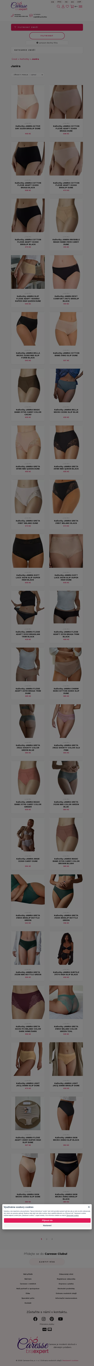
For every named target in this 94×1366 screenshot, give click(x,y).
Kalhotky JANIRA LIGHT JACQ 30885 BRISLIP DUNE (66, 1084)
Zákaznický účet (66, 1274)
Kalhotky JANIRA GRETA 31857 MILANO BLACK (66, 522)
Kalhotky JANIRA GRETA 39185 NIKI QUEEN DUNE (28, 467)
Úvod (14, 59)
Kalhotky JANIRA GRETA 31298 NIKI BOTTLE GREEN (28, 973)
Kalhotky (24, 59)
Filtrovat (47, 36)
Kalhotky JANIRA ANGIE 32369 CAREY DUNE (28, 860)
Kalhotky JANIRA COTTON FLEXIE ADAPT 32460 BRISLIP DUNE (66, 185)
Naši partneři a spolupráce (27, 1289)
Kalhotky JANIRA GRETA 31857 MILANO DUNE (28, 522)
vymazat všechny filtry (47, 43)
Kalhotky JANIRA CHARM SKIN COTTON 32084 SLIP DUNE (66, 691)
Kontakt (28, 1303)
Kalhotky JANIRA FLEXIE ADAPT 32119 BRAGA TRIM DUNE (28, 691)
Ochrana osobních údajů (51, 1360)
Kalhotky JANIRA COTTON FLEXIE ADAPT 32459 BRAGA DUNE (66, 128)
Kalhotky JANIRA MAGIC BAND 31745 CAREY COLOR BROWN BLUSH (66, 861)
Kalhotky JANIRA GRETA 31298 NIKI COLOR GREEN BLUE (66, 804)
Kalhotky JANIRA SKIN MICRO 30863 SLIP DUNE (28, 1195)
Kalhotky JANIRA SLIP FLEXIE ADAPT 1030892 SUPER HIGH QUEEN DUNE (28, 298)
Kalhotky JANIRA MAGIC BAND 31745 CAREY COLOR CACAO (27, 412)
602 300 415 (21, 16)
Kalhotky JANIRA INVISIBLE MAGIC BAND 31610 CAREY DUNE (66, 241)
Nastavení (47, 1225)
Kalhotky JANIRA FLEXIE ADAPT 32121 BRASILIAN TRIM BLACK (28, 634)
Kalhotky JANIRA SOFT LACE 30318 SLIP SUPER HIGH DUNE (66, 577)
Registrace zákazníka (66, 1279)
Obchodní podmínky (66, 1289)
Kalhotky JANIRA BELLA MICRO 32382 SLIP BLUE (66, 411)
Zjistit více (47, 1262)
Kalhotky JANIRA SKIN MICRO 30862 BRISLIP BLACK (66, 1196)
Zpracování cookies (72, 1215)
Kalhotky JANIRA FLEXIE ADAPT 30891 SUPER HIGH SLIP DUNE (28, 1139)
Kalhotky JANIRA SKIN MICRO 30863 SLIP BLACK (66, 1138)
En (52, 2)
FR (66, 2)
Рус (60, 2)
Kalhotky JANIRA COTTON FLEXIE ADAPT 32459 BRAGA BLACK (28, 185)
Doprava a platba (66, 1284)
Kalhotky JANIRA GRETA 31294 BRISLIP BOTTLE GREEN (66, 917)
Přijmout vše (47, 1220)
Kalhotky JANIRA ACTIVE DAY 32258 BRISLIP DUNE (27, 127)
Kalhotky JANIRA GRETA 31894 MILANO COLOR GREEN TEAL (66, 1028)
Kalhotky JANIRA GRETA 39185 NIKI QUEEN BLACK (66, 467)
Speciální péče (28, 1298)
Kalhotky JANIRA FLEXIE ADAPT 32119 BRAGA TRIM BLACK (66, 634)
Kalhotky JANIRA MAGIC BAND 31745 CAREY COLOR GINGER (27, 804)
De (72, 2)
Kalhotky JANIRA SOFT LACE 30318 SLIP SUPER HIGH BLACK (28, 577)
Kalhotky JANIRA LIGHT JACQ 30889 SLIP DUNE (28, 1084)
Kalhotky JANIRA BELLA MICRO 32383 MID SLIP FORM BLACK (28, 355)
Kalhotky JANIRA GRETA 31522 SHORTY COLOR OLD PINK (66, 747)
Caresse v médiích (28, 1284)
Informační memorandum (66, 1298)
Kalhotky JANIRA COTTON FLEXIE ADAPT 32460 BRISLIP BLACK (28, 241)
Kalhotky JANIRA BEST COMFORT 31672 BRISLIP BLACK (66, 298)
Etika (28, 1293)
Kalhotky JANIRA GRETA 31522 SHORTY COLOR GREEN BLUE (28, 747)
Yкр (79, 2)
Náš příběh (28, 1274)
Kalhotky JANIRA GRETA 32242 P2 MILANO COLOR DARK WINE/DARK (28, 1028)
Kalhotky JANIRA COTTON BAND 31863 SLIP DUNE (66, 354)
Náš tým (27, 1279)
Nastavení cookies (70, 1360)
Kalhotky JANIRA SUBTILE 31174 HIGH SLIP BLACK (66, 973)
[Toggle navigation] (80, 6)
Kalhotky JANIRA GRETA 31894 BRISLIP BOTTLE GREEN (28, 917)
